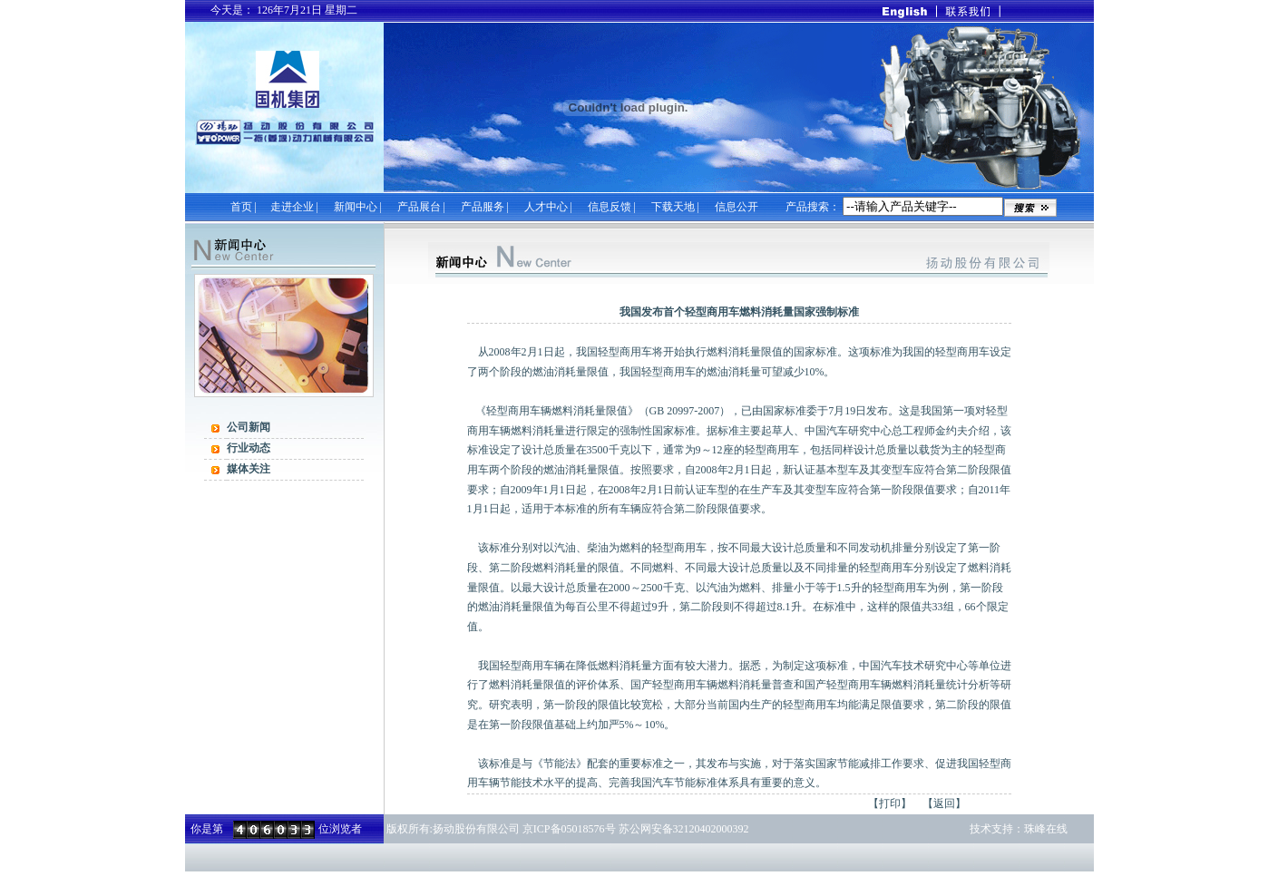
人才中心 (546, 206)
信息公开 (736, 206)
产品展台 (420, 206)
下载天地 (673, 206)
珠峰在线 (1046, 828)
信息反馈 (609, 206)
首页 (241, 206)
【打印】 (890, 803)
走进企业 (292, 206)
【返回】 (944, 803)
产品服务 (482, 206)
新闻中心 (355, 206)
